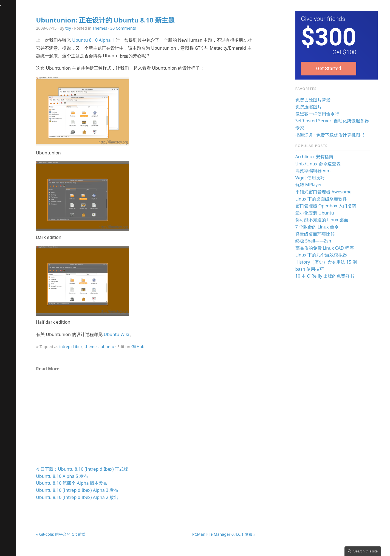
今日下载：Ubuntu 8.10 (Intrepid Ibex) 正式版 (105, 469)
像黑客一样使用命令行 (325, 114)
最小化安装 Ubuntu (322, 213)
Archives (11, 18)
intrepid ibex (93, 346)
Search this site (365, 551)
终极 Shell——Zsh (321, 241)
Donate (10, 86)
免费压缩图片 (316, 107)
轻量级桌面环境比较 (322, 234)
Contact (11, 75)
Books (9, 29)
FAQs (8, 63)
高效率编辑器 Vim (320, 171)
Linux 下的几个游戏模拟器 (329, 255)
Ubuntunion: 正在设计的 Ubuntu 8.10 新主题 (128, 19)
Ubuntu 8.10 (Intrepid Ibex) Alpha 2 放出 (100, 497)
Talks (8, 41)
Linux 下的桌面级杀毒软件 (329, 199)
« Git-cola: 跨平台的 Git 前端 (83, 534)
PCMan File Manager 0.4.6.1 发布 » (236, 534)
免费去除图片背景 (320, 100)
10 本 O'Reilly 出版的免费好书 (332, 276)
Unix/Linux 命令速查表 (325, 164)
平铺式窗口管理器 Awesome (331, 192)
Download (13, 52)
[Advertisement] (163, 421)
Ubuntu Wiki (139, 334)
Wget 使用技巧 (317, 178)
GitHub (160, 346)
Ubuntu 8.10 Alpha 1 (116, 40)
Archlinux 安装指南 (322, 157)
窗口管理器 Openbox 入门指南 (333, 206)
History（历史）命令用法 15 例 (333, 262)
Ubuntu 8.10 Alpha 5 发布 (85, 476)
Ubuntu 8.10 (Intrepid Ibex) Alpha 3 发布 (100, 490)
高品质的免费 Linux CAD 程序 (332, 248)
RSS (6, 142)
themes (114, 346)
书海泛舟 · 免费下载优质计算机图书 (337, 135)
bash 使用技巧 (317, 269)
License (10, 97)
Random (11, 131)
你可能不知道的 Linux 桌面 (329, 220)
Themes (122, 28)
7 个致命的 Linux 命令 (324, 227)
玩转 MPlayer (316, 185)
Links (8, 108)
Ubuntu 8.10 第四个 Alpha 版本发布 (94, 483)
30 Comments (146, 28)
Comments (14, 120)
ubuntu (130, 346)
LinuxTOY (14, 6)
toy (91, 28)
